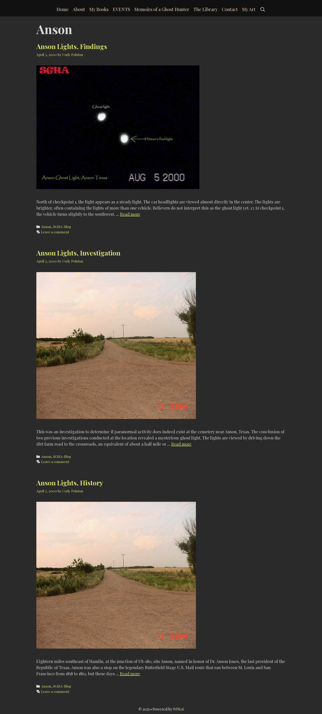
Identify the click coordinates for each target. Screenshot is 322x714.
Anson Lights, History (69, 482)
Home (62, 9)
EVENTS (121, 9)
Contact (230, 9)
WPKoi (178, 709)
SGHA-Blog (62, 226)
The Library (205, 9)
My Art (248, 9)
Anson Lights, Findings (71, 46)
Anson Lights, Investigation (78, 252)
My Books (99, 9)
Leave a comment (55, 232)
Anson (46, 226)
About (79, 9)
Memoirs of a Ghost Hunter (161, 9)
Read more (130, 214)
